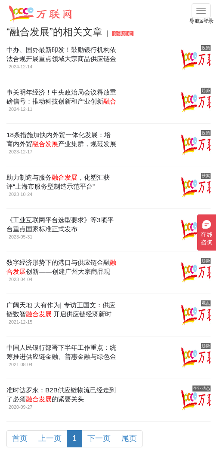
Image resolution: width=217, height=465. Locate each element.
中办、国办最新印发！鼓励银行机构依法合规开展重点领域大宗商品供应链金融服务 (61, 58)
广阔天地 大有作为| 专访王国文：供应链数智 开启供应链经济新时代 (60, 314)
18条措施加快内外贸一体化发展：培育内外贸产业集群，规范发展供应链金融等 (61, 143)
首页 (20, 438)
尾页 (129, 438)
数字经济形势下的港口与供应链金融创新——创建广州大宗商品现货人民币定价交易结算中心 (61, 271)
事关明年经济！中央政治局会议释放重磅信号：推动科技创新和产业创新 (61, 101)
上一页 (50, 438)
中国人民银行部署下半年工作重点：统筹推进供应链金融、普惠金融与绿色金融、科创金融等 (61, 356)
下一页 (99, 438)
